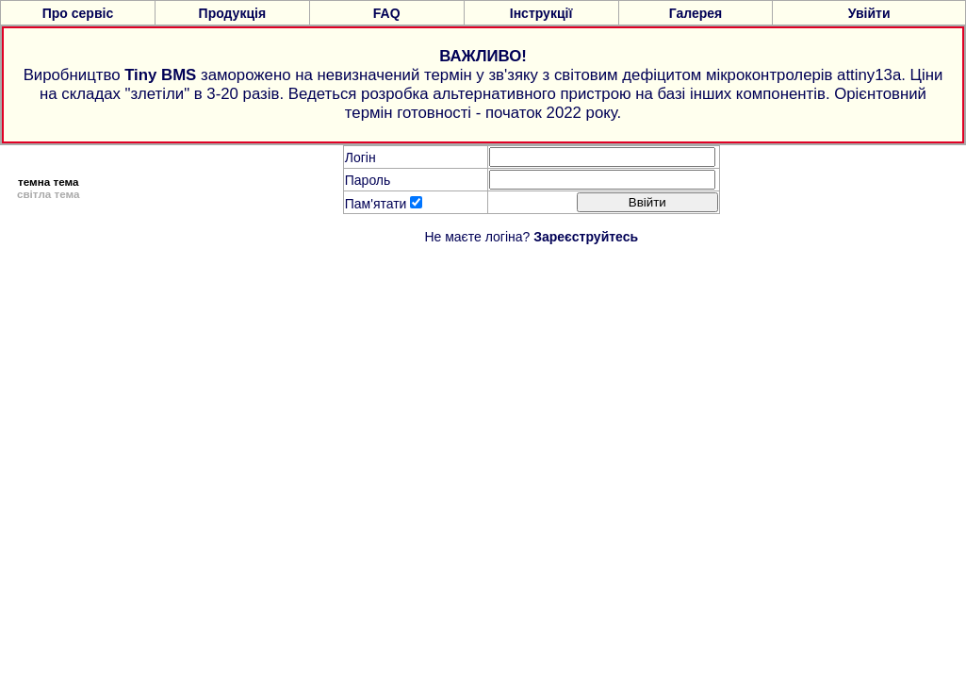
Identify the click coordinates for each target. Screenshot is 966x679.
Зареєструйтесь (585, 236)
